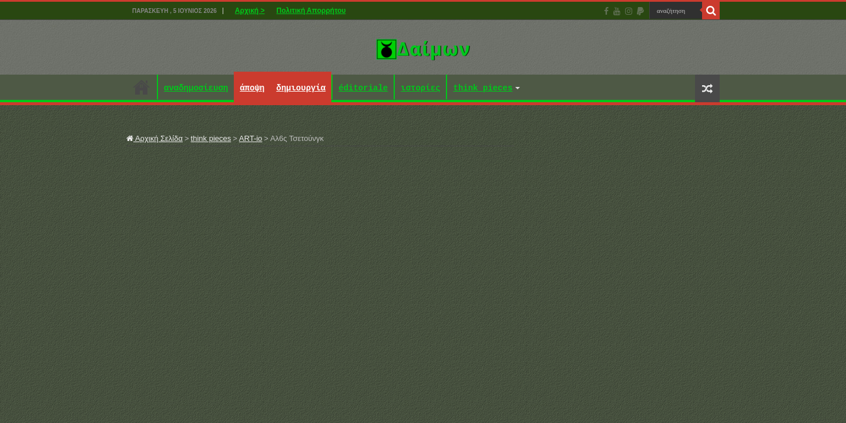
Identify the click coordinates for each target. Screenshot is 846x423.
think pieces (482, 88)
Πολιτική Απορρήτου (311, 10)
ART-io (251, 138)
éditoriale (363, 88)
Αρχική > (250, 10)
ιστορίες (420, 88)
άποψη (252, 88)
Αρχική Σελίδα (154, 138)
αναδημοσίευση (196, 88)
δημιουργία (300, 88)
